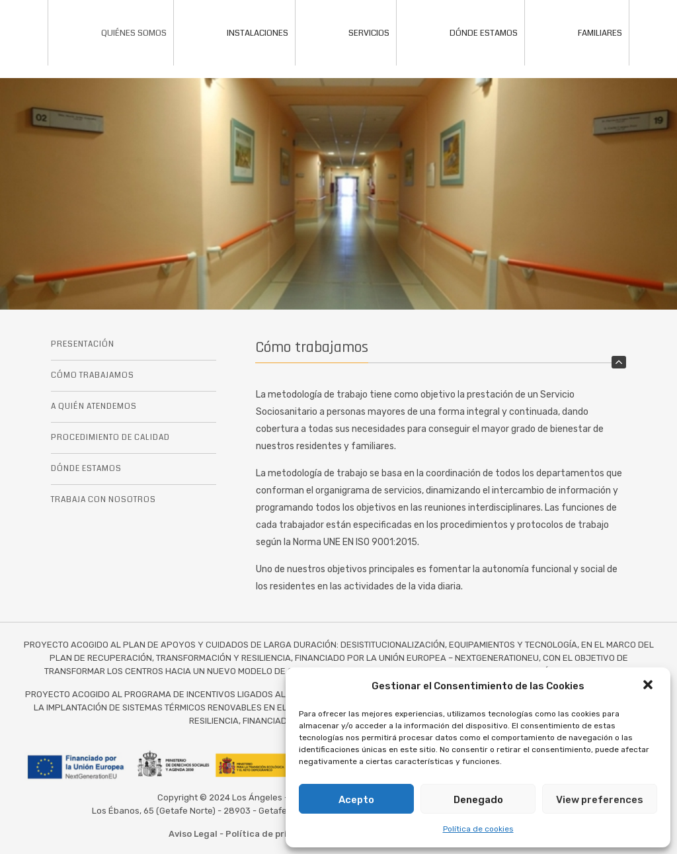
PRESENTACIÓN (82, 344)
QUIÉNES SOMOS (111, 33)
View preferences (599, 800)
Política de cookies (478, 828)
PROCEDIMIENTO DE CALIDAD (110, 437)
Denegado (478, 800)
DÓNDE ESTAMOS (460, 33)
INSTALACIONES (234, 33)
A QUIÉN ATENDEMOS (94, 406)
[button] (649, 686)
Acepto (356, 800)
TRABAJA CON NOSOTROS (103, 499)
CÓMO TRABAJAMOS (92, 375)
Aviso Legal (193, 834)
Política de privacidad (273, 834)
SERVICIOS (345, 33)
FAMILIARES (577, 33)
